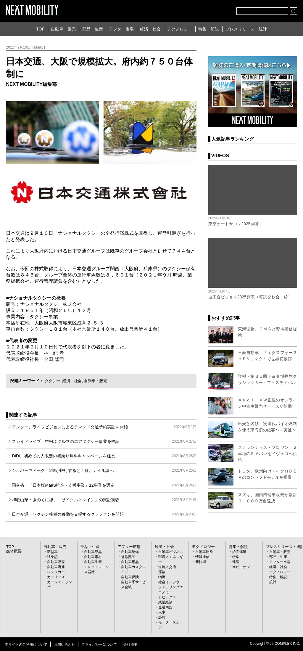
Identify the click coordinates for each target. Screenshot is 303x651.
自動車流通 (56, 567)
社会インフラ (169, 582)
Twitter (199, 10)
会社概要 (130, 644)
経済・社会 (150, 29)
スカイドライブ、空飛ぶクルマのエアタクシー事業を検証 (104, 441)
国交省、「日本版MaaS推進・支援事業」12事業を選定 (104, 485)
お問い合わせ (64, 644)
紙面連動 (239, 552)
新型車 (52, 552)
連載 (235, 562)
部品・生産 (92, 29)
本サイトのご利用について (26, 644)
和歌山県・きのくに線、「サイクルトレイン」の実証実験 (104, 499)
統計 (272, 582)
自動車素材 (93, 557)
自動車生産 (93, 562)
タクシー (53, 380)
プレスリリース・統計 (246, 29)
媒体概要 (13, 551)
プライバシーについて (99, 644)
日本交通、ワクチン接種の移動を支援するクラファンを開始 (104, 514)
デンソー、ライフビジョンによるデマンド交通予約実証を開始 (104, 427)
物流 (161, 577)
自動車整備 (130, 552)
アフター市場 (121, 29)
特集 (235, 557)
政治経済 (165, 602)
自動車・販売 (63, 29)
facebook (212, 10)
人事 (161, 612)
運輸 (161, 572)
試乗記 (52, 557)
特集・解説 (208, 29)
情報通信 (202, 557)
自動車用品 (130, 562)
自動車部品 (93, 552)
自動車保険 (130, 577)
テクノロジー (179, 29)
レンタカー (56, 572)
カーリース (56, 577)
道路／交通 (167, 567)
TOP (40, 29)
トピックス (167, 597)
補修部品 (128, 557)
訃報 (161, 617)
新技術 (200, 562)
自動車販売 (56, 562)
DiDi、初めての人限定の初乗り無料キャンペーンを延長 (104, 456)
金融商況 (165, 607)
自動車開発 (204, 552)
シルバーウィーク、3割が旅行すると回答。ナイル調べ (104, 470)
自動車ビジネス (170, 552)
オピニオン (241, 567)
